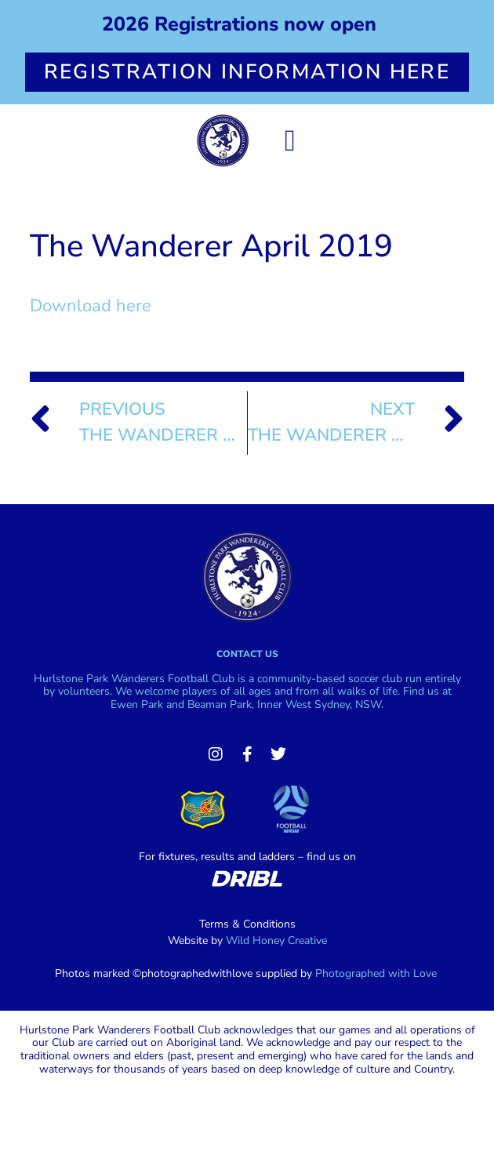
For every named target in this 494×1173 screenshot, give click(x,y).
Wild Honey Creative (276, 940)
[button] (290, 140)
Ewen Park (137, 704)
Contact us (247, 654)
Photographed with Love (376, 973)
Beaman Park (219, 704)
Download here (90, 306)
